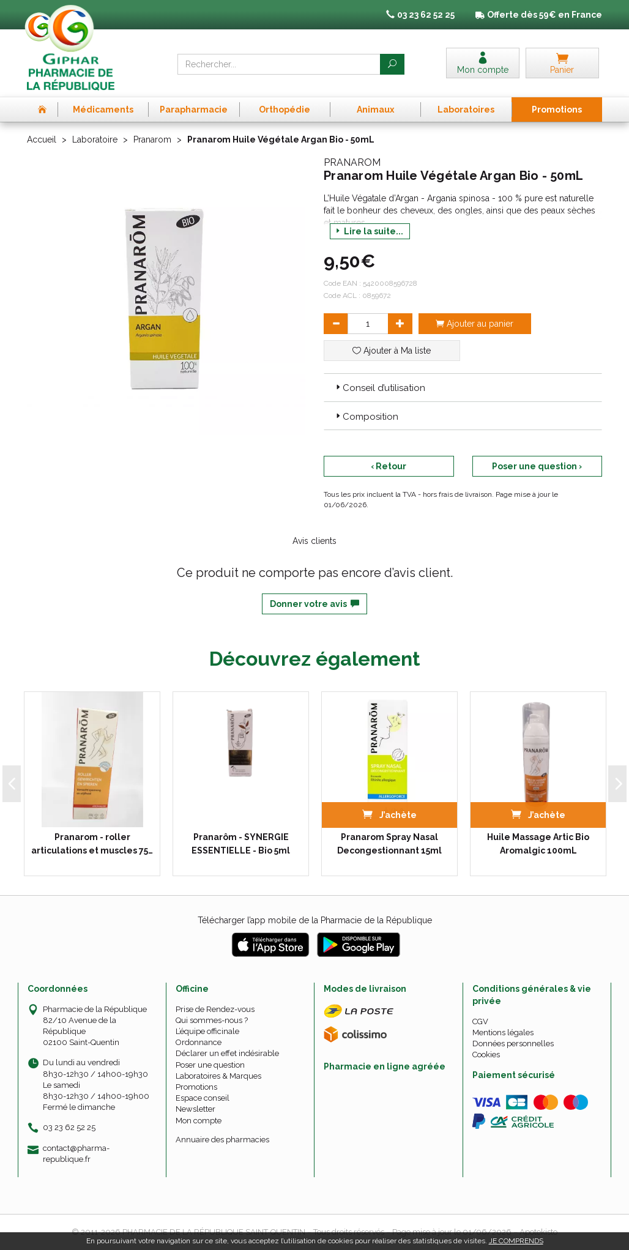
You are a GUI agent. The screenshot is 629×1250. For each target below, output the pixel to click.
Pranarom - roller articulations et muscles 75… (92, 843)
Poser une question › (537, 466)
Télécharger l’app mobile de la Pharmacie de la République (315, 920)
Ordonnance (198, 1042)
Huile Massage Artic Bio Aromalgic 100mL (538, 843)
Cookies (486, 1054)
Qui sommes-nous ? (212, 1020)
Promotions (196, 1087)
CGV (480, 1021)
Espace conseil (202, 1098)
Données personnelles (513, 1043)
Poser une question (210, 1065)
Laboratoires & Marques (218, 1076)
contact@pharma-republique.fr (76, 1153)
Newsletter (195, 1109)
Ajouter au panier (474, 324)
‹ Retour (388, 466)
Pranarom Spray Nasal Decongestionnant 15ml (389, 843)
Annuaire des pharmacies (222, 1139)
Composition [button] (365, 416)
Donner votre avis (314, 604)
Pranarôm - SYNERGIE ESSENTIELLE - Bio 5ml (241, 843)
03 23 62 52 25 (69, 1127)
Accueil (41, 139)
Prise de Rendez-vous (215, 1009)
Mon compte (198, 1120)
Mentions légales (503, 1032)
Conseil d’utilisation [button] (379, 387)
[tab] (462, 387)
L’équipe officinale (207, 1031)
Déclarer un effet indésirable (227, 1053)
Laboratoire (94, 139)
